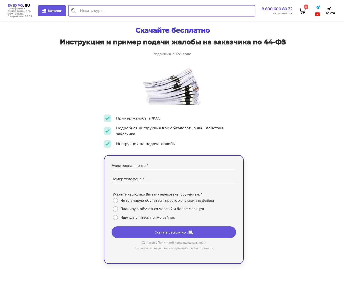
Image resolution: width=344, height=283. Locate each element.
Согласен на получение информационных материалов (174, 248)
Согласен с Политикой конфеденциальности (174, 242)
